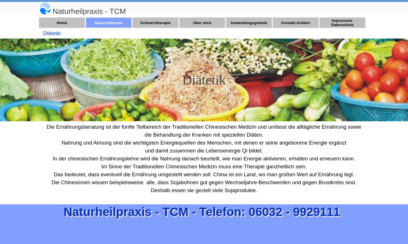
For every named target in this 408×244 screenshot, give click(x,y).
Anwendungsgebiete (248, 23)
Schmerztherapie (155, 23)
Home (62, 23)
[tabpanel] (121, 9)
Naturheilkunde (108, 23)
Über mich (202, 23)
